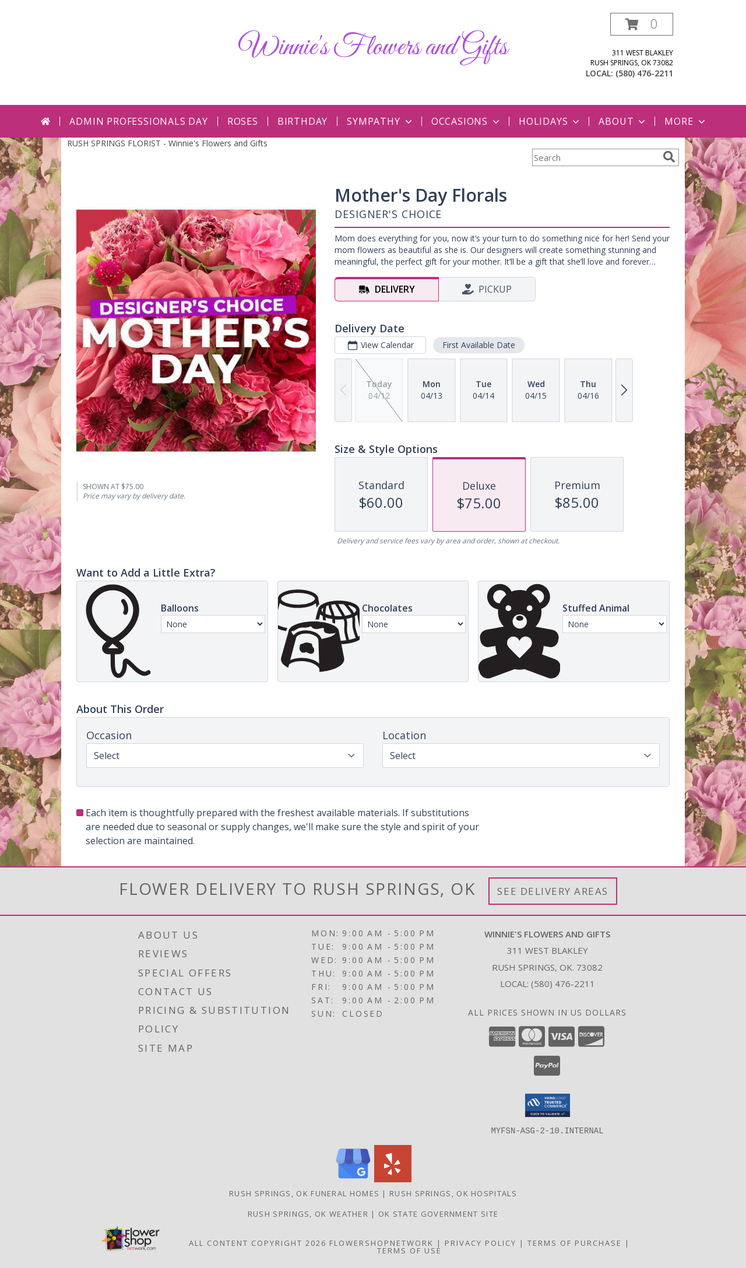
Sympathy (380, 121)
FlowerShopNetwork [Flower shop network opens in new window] (381, 1242)
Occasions (466, 121)
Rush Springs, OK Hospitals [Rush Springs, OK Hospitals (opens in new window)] (453, 1193)
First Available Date (478, 344)
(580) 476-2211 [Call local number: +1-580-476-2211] (644, 73)
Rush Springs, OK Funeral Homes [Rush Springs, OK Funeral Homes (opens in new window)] (304, 1193)
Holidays (550, 121)
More (685, 121)
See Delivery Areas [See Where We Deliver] (552, 891)
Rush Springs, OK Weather (308, 1213)
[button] (641, 24)
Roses (242, 121)
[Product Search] (595, 157)
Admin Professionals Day (138, 121)
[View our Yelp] (392, 1178)
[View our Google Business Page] (353, 1178)
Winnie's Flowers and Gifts (373, 47)
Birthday (302, 121)
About (623, 121)
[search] (669, 156)
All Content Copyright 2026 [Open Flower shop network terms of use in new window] (257, 1242)
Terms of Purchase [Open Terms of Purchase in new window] (574, 1242)
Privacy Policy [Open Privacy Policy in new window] (480, 1242)
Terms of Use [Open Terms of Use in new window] (409, 1250)
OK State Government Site (438, 1213)
